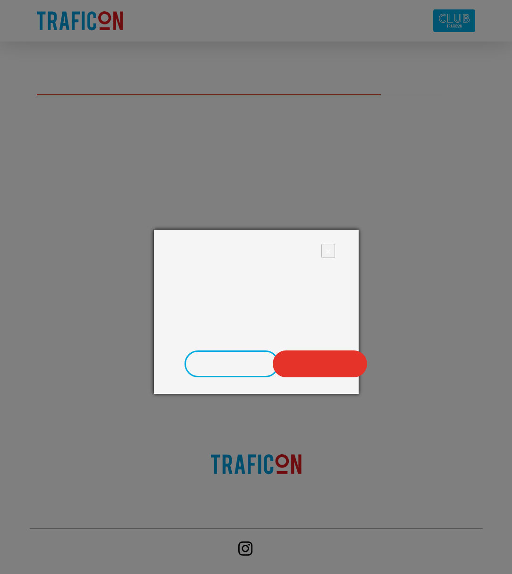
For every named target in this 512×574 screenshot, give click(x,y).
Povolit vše (322, 364)
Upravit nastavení (233, 364)
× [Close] (328, 250)
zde (328, 333)
